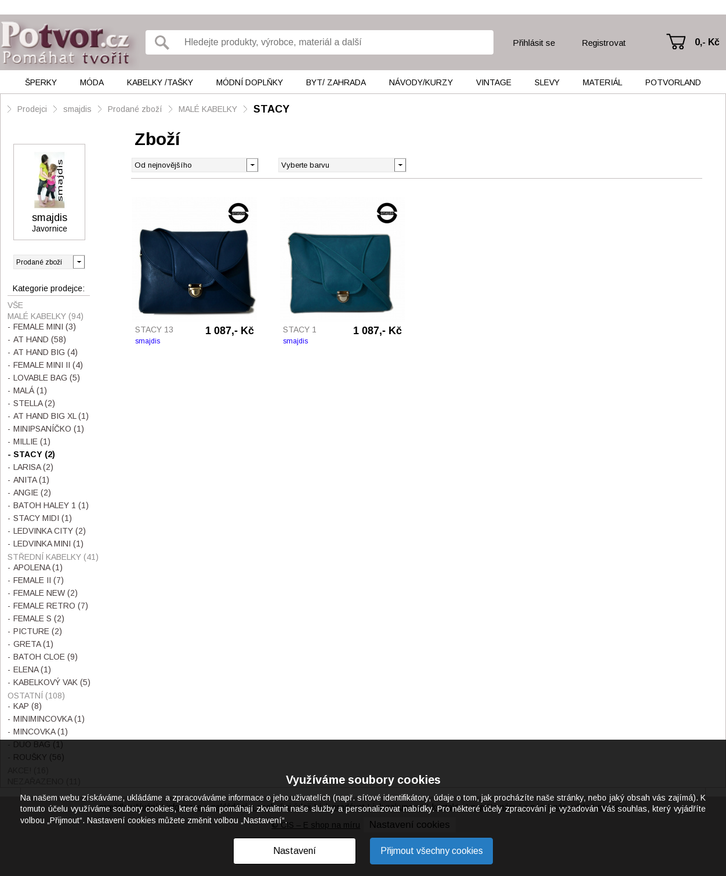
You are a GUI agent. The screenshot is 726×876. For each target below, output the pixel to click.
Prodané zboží (135, 109)
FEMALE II (38, 580)
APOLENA (38, 567)
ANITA (31, 479)
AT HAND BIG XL (51, 416)
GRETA (33, 644)
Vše (15, 305)
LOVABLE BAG (46, 377)
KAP (27, 706)
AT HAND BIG (45, 352)
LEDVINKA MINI (48, 543)
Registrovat (604, 43)
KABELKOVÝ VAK (51, 682)
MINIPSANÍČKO (48, 428)
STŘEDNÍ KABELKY (53, 557)
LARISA (33, 467)
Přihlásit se (534, 43)
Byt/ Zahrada (336, 82)
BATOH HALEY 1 (51, 505)
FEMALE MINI (44, 326)
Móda (92, 82)
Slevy (547, 82)
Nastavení (294, 851)
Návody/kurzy (421, 82)
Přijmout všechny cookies (431, 851)
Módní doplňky (249, 82)
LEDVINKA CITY (49, 530)
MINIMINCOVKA (49, 718)
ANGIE (32, 492)
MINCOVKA (40, 731)
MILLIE (31, 441)
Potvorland (673, 82)
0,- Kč (707, 42)
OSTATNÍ (36, 695)
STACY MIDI (42, 518)
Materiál (602, 82)
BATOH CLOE (45, 656)
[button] (399, 164)
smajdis (77, 109)
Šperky (41, 82)
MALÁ (30, 390)
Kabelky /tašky (160, 82)
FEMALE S (38, 618)
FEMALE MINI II (48, 365)
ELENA (32, 669)
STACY (271, 109)
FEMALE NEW (45, 593)
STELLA (34, 403)
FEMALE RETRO (50, 605)
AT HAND (39, 339)
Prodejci (32, 109)
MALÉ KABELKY (208, 109)
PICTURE (37, 631)
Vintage (493, 82)
